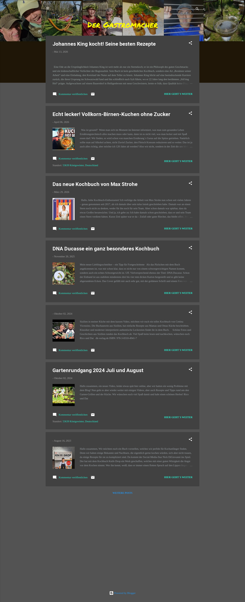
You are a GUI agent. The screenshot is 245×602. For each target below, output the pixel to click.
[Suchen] (197, 9)
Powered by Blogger (122, 593)
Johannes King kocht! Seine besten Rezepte (104, 44)
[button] (190, 43)
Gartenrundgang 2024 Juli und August (98, 459)
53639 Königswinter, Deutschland (80, 254)
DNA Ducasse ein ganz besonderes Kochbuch (106, 337)
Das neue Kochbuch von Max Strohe (95, 273)
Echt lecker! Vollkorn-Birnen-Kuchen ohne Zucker (111, 203)
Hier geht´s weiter (178, 182)
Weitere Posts (123, 581)
